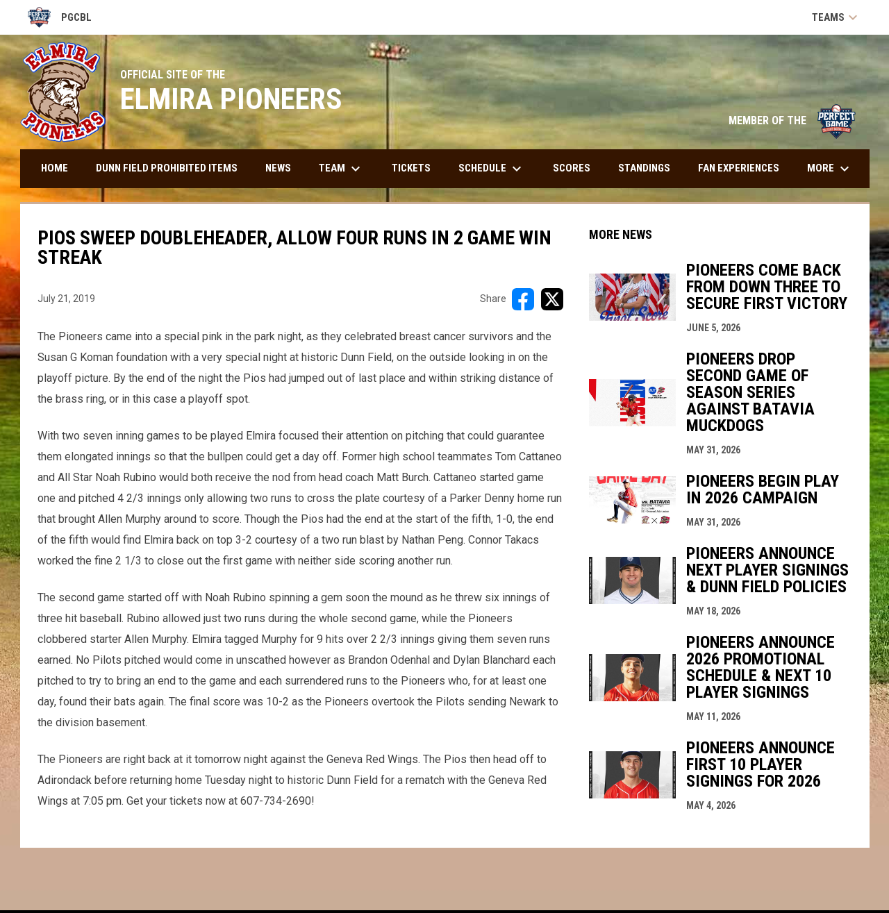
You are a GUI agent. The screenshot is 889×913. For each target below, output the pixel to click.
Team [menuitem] (341, 168)
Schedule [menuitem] (491, 168)
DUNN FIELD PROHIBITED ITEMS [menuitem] (167, 168)
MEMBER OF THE (792, 120)
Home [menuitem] (54, 168)
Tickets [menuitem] (411, 168)
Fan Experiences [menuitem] (738, 168)
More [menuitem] (830, 168)
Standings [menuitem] (644, 168)
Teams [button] (836, 17)
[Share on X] (552, 299)
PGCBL (60, 17)
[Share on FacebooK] (523, 299)
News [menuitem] (278, 168)
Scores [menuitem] (571, 168)
